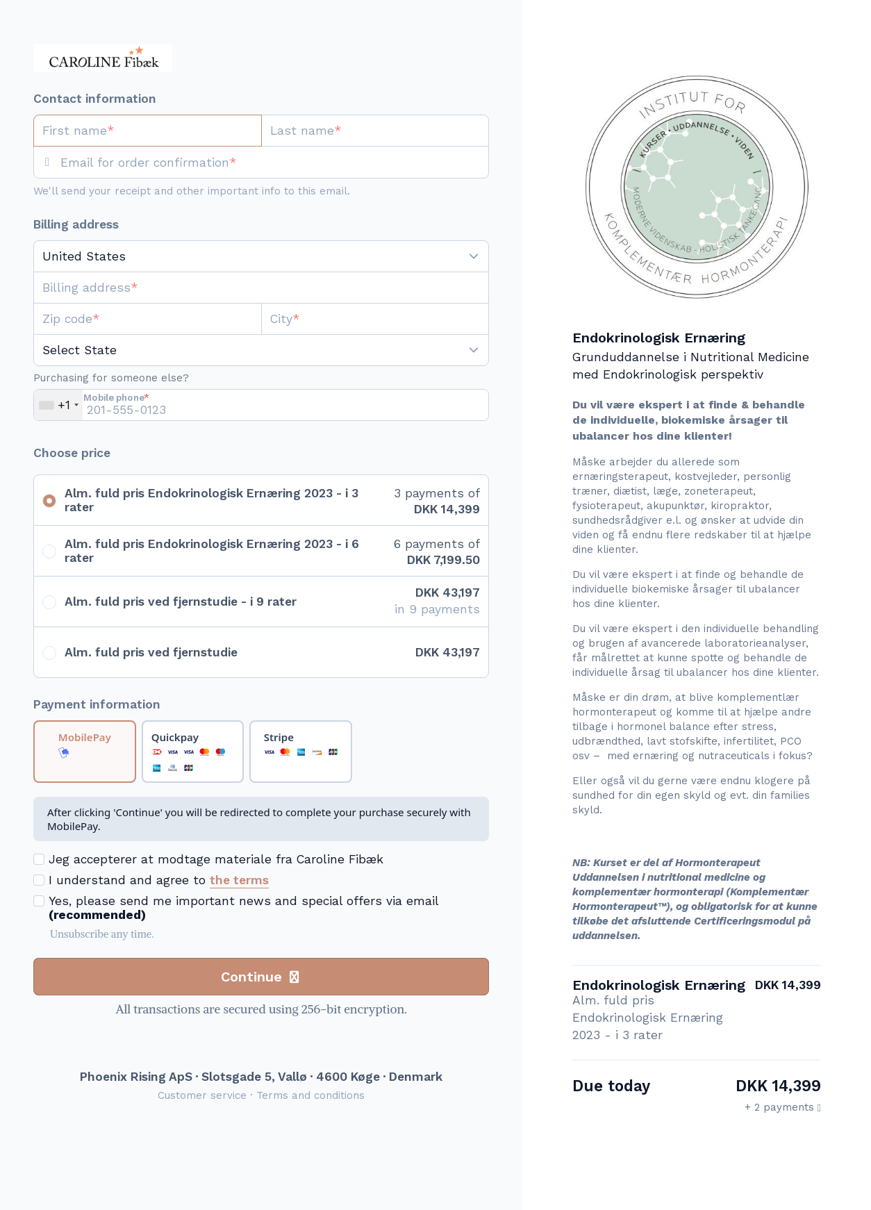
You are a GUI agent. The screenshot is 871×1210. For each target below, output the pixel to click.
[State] (261, 350)
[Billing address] (253, 287)
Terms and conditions (310, 1095)
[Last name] (375, 130)
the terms (239, 880)
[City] (375, 319)
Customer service (202, 1095)
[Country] (261, 256)
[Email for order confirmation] (274, 162)
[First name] (147, 130)
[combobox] (58, 405)
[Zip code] (147, 319)
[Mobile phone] (261, 405)
